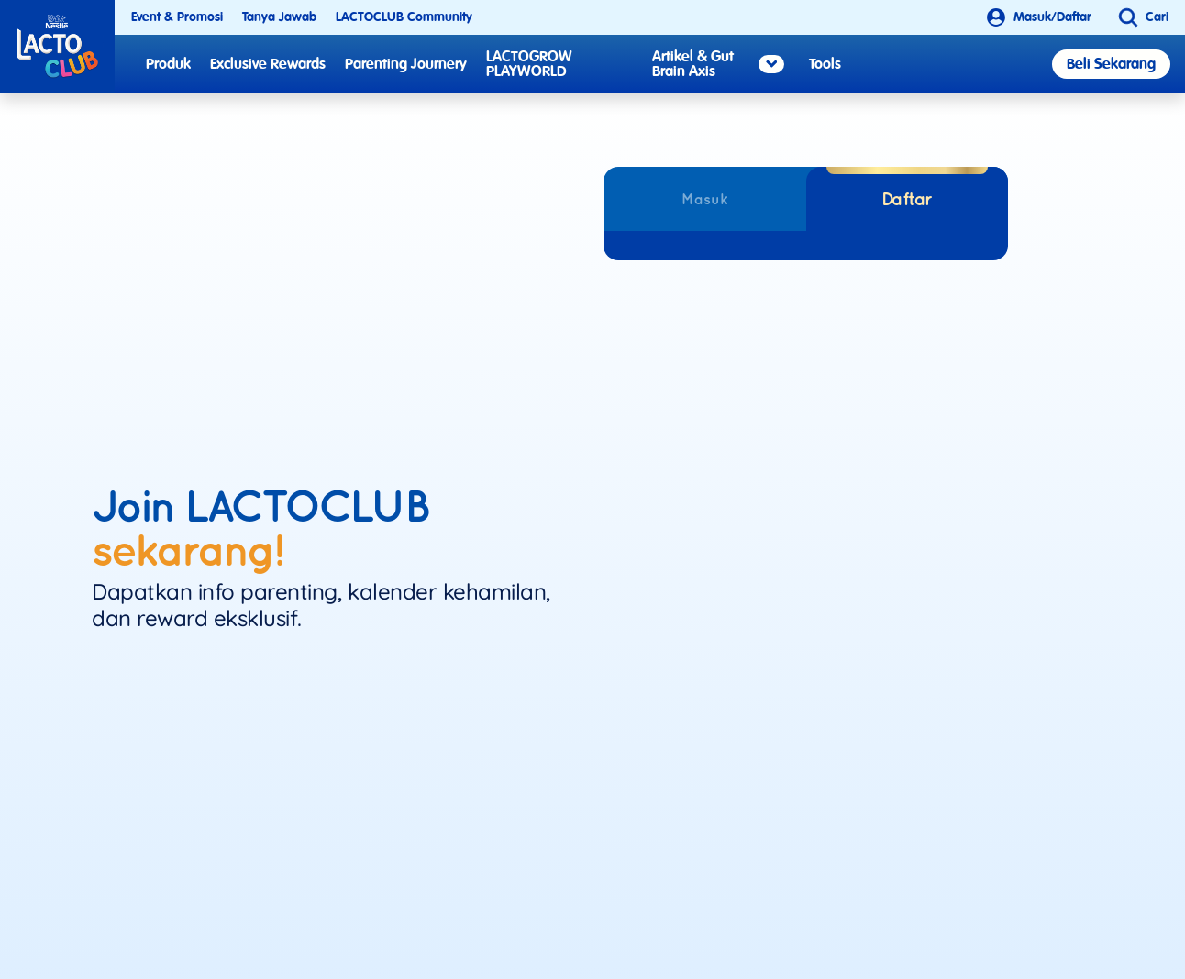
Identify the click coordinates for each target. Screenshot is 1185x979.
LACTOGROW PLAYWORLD (529, 64)
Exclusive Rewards (268, 64)
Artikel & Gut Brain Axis (718, 64)
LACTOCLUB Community (404, 17)
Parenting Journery (406, 64)
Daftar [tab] (906, 198)
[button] (1139, 17)
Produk (168, 64)
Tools (825, 64)
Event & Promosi (177, 17)
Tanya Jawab (279, 17)
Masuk (704, 199)
